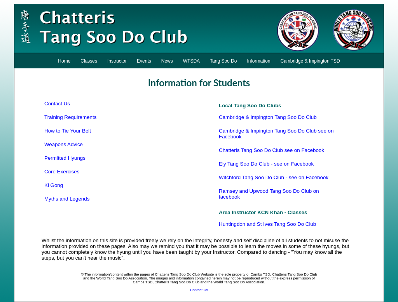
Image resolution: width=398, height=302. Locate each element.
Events (144, 61)
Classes (88, 61)
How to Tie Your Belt (67, 131)
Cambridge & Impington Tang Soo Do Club (268, 117)
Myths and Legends (66, 199)
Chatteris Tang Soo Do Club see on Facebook (271, 150)
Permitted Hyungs (65, 158)
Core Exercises (61, 172)
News (167, 61)
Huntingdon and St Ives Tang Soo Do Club (267, 224)
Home (64, 61)
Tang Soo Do (223, 61)
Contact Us (57, 103)
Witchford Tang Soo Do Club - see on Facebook (273, 177)
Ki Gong (53, 185)
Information (258, 61)
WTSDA (191, 61)
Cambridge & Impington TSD (310, 61)
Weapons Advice (63, 144)
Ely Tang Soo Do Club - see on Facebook (266, 164)
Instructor (117, 61)
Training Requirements (70, 117)
